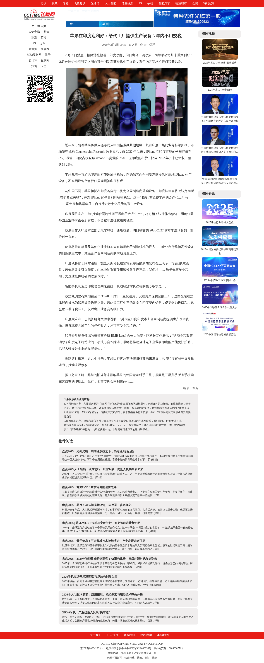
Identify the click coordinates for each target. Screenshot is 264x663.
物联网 (45, 48)
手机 (150, 3)
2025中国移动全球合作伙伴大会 (219, 307)
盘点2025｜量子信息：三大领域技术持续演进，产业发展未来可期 (103, 540)
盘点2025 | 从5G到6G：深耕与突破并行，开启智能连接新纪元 (101, 522)
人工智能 (110, 3)
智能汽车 (164, 3)
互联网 (45, 60)
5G (140, 3)
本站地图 (163, 635)
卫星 (43, 66)
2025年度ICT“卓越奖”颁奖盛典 (220, 62)
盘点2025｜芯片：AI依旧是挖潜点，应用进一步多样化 (96, 505)
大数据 (32, 48)
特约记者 (209, 3)
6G (34, 43)
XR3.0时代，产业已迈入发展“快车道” (86, 612)
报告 (34, 66)
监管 (46, 31)
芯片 (43, 37)
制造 (34, 37)
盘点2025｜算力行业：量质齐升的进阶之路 (89, 487)
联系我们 (129, 635)
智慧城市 (181, 3)
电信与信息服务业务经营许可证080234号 (129, 648)
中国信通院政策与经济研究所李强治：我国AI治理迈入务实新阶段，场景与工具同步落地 (220, 152)
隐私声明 (146, 635)
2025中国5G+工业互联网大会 (220, 280)
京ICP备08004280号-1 (92, 648)
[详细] (154, 459)
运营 (42, 43)
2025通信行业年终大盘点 (220, 222)
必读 (43, 3)
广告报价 (112, 635)
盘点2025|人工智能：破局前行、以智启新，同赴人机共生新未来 (102, 469)
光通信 (95, 3)
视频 (54, 3)
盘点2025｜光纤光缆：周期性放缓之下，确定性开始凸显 (98, 451)
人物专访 (34, 31)
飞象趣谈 (79, 3)
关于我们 (95, 635)
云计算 (32, 60)
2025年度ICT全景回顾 (220, 89)
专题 (66, 3)
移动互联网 (34, 54)
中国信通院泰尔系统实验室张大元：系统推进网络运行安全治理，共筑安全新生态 (220, 183)
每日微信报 (39, 26)
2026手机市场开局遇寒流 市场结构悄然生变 (89, 576)
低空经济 (127, 3)
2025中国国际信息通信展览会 (219, 334)
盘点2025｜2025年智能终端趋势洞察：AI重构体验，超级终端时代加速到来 (109, 558)
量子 (48, 54)
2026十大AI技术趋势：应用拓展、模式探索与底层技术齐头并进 (102, 594)
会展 (195, 3)
